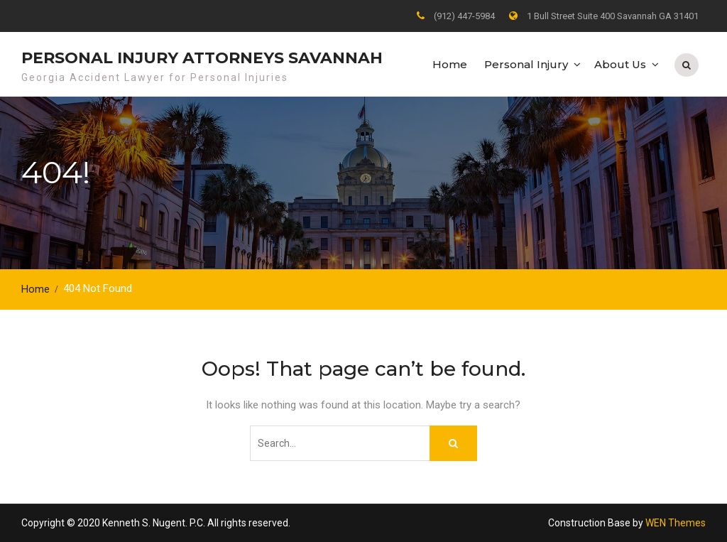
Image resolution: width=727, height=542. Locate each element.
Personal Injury (526, 64)
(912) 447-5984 (464, 16)
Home (449, 64)
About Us (620, 64)
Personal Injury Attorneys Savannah (202, 57)
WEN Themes (675, 523)
